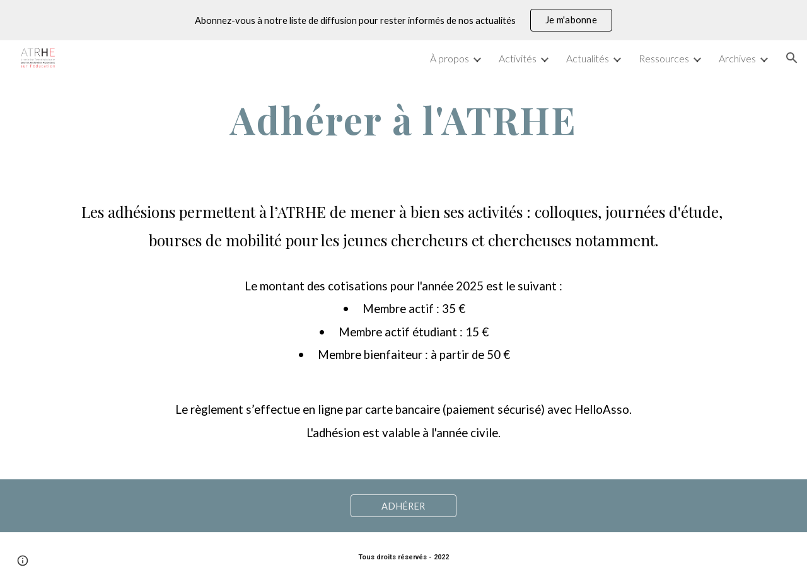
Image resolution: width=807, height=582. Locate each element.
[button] (792, 58)
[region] (403, 20)
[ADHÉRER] (403, 505)
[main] (403, 119)
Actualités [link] (587, 58)
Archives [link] (737, 58)
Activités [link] (518, 58)
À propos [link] (449, 58)
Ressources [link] (664, 58)
